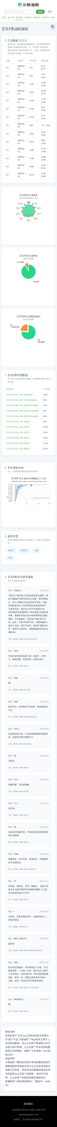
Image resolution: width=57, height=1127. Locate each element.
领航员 (11, 550)
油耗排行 (28, 17)
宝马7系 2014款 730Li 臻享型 (17, 427)
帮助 (53, 17)
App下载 (10, 17)
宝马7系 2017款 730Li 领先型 (17, 422)
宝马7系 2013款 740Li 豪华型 (17, 438)
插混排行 (46, 17)
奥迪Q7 (24, 550)
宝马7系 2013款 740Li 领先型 (17, 432)
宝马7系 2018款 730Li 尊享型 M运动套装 (22, 416)
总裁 (36, 550)
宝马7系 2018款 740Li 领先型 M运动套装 (22, 405)
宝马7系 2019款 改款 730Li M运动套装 (21, 400)
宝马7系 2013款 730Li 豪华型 (17, 449)
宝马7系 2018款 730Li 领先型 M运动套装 (22, 411)
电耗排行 (37, 17)
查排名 (23, 40)
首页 (4, 17)
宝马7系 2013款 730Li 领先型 (17, 443)
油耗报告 (19, 17)
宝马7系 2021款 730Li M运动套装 (19, 395)
